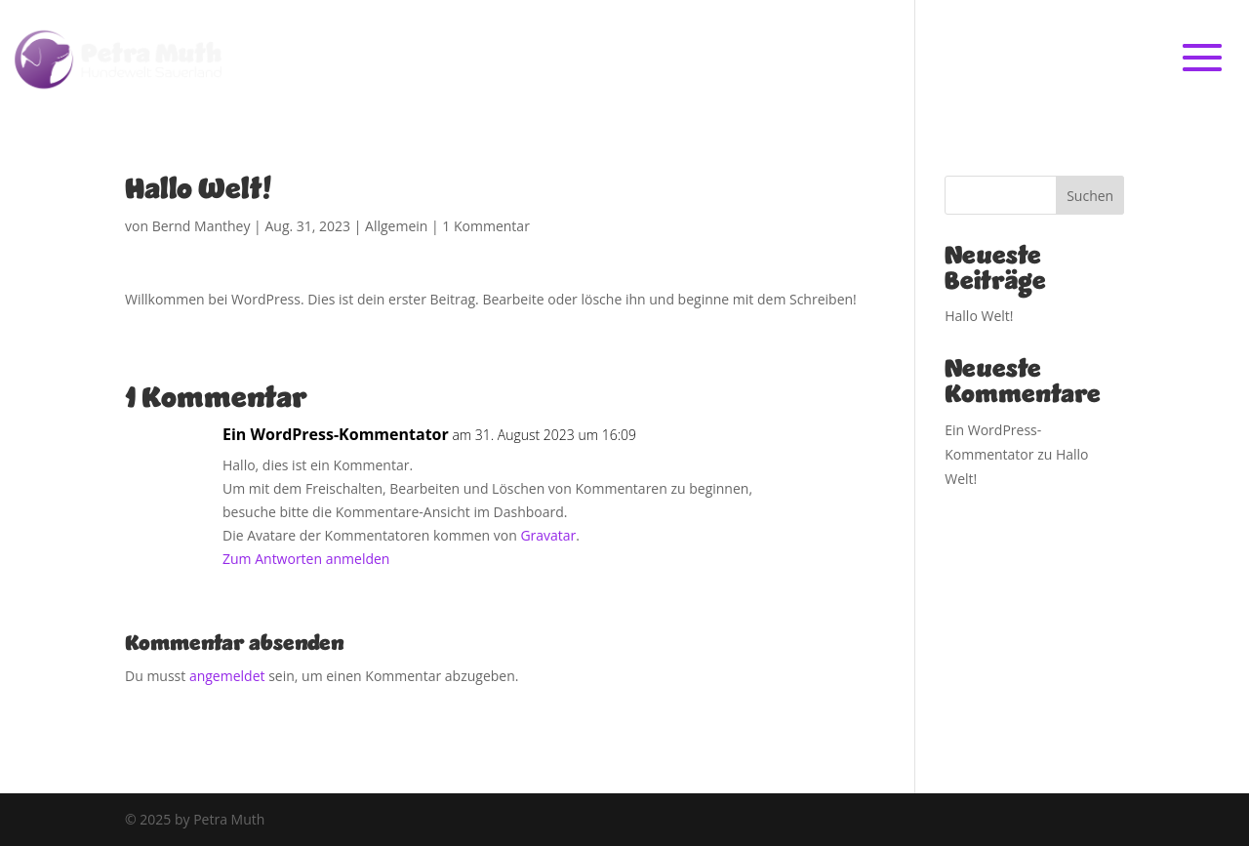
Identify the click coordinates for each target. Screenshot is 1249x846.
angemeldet (227, 675)
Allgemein (396, 226)
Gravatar (548, 535)
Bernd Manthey (201, 226)
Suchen (1090, 195)
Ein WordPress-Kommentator (335, 434)
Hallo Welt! (979, 315)
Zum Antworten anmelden (305, 558)
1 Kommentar (486, 226)
